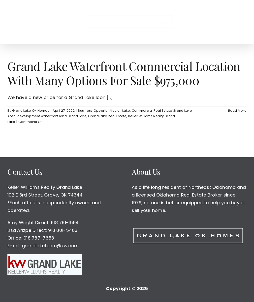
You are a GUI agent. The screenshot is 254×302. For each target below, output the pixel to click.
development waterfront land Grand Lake (52, 116)
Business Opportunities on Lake (104, 110)
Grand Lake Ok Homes (30, 110)
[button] (222, 21)
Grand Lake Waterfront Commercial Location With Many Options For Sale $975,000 (123, 73)
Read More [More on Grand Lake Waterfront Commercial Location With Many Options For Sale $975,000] (237, 110)
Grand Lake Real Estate (107, 116)
